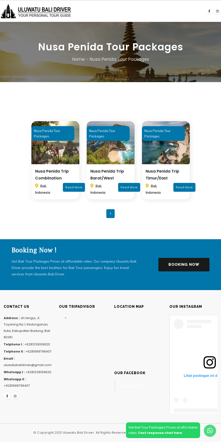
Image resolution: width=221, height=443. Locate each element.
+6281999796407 (38, 353)
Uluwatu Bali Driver (133, 387)
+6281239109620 (37, 345)
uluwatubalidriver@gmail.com (28, 366)
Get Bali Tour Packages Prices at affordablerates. (163, 430)
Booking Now (183, 266)
